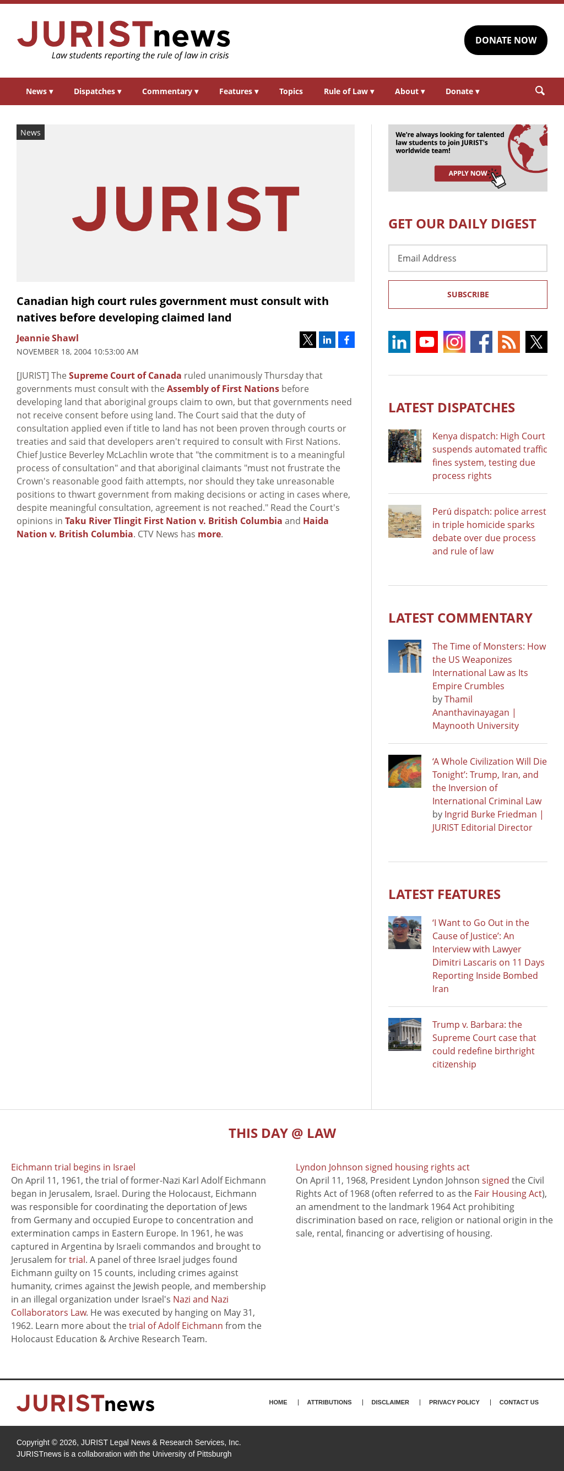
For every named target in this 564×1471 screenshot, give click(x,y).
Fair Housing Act (508, 1193)
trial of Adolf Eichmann (176, 1326)
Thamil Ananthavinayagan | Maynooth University (475, 712)
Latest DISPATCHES (451, 407)
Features (238, 91)
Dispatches (97, 91)
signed (495, 1180)
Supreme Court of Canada (125, 375)
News (39, 91)
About (410, 91)
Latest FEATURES (444, 894)
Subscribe (468, 294)
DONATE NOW (505, 40)
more (209, 534)
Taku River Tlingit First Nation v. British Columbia (174, 521)
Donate (462, 91)
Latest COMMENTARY (460, 617)
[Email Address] (467, 258)
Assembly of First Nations (223, 389)
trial (77, 1260)
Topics (291, 91)
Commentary (170, 91)
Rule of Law (349, 91)
